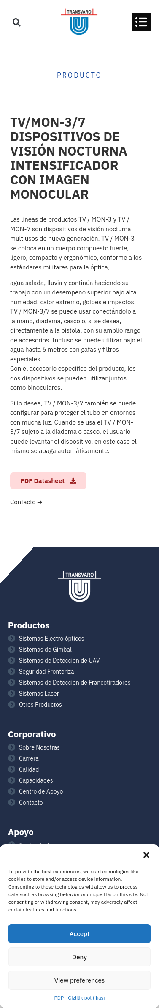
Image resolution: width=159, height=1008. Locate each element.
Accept (80, 934)
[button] (146, 855)
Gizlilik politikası (86, 997)
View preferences (79, 980)
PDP (59, 997)
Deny (79, 957)
